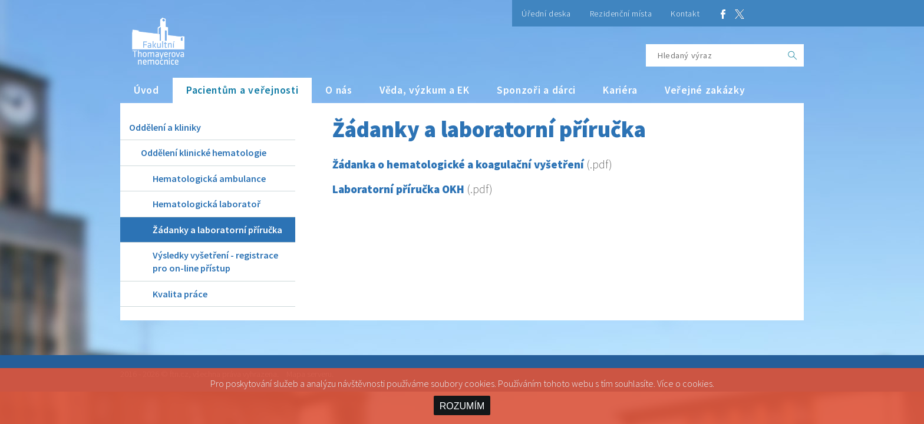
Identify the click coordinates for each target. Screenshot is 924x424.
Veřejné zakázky (705, 90)
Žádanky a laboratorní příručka (217, 230)
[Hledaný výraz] (713, 55)
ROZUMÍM (462, 406)
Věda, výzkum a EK (425, 90)
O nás (338, 90)
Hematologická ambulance (209, 178)
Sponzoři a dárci (536, 90)
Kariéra (620, 90)
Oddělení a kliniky (165, 127)
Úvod (146, 90)
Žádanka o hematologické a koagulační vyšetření (458, 164)
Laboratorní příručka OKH (398, 189)
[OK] (792, 55)
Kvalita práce (180, 294)
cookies (697, 383)
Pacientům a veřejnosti (242, 90)
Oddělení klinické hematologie (203, 152)
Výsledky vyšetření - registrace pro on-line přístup (215, 261)
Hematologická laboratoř (206, 204)
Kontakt (685, 13)
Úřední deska (546, 13)
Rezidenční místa (621, 13)
